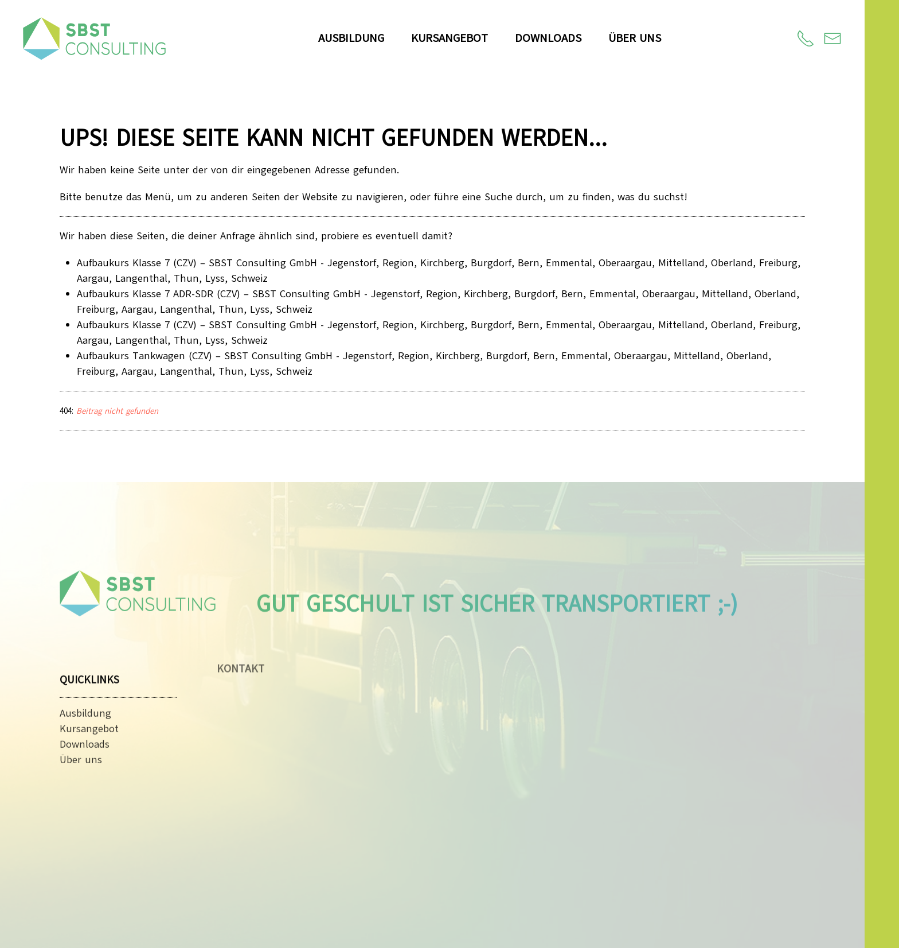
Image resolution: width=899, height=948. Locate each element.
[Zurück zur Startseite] (94, 38)
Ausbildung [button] (351, 38)
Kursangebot (449, 38)
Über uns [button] (634, 38)
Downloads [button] (548, 38)
